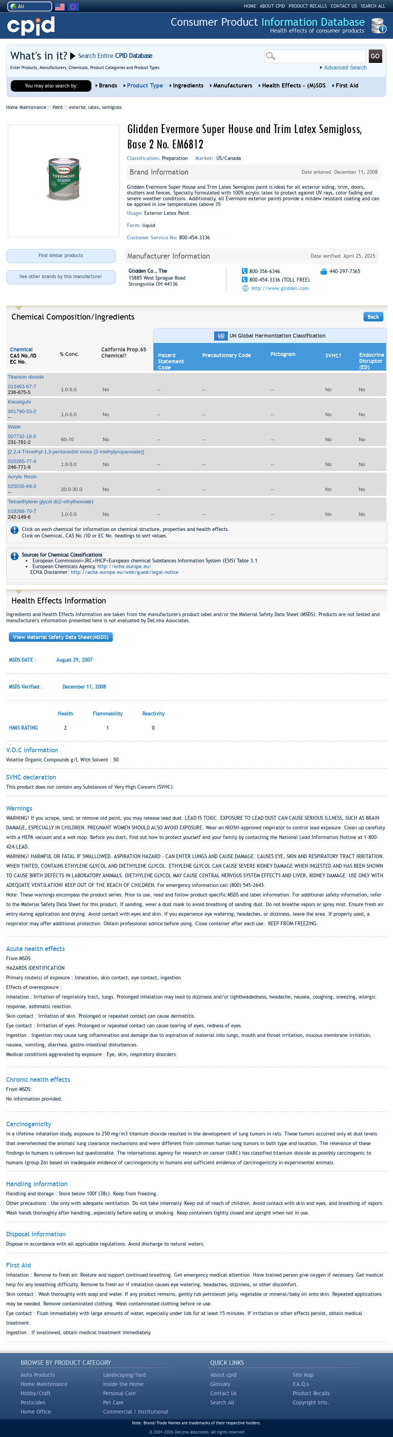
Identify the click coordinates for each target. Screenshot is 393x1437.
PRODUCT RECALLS (308, 6)
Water (14, 427)
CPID (31, 26)
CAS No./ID (23, 356)
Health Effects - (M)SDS (294, 85)
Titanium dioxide (26, 377)
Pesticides (33, 1402)
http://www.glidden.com (280, 288)
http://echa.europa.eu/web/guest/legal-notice (124, 572)
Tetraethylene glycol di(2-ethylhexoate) (51, 501)
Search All (222, 1402)
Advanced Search (345, 67)
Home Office (36, 1412)
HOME (250, 6)
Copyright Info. (311, 1402)
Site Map (303, 1375)
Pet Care (113, 1402)
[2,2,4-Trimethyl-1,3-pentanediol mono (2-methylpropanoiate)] (76, 452)
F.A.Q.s (301, 1384)
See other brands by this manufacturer (61, 276)
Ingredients (188, 85)
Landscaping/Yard (124, 1375)
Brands (108, 85)
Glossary (220, 1384)
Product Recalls (311, 1393)
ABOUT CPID (272, 6)
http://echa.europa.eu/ (124, 566)
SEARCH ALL (373, 6)
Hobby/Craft (36, 1393)
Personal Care (119, 1393)
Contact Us (223, 1393)
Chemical (21, 349)
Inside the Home (123, 1384)
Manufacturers (232, 85)
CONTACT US (344, 6)
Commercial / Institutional (135, 1412)
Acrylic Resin (22, 477)
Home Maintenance (44, 1384)
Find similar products (61, 255)
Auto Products (38, 1375)
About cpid (223, 1375)
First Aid (347, 85)
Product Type (145, 85)
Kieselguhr (19, 402)
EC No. (18, 362)
